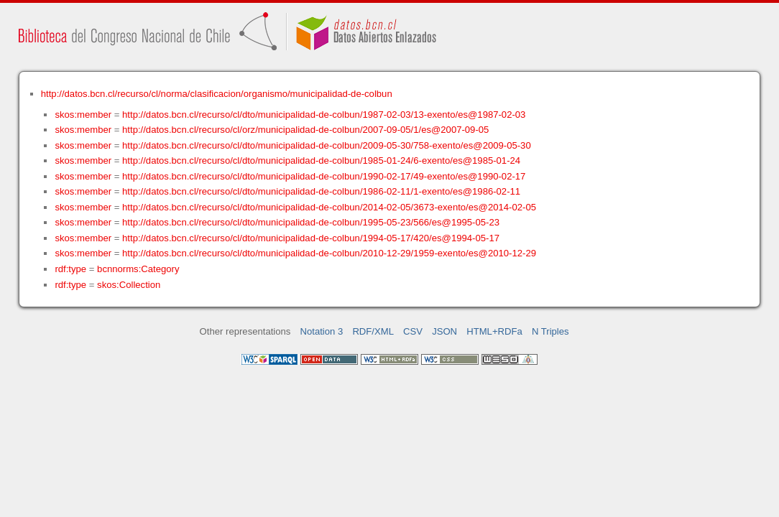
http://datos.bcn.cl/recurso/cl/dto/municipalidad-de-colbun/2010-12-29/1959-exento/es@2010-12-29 (329, 253)
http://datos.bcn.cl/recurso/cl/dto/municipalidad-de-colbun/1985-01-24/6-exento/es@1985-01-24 (321, 160)
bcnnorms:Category (138, 269)
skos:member (83, 114)
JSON (444, 331)
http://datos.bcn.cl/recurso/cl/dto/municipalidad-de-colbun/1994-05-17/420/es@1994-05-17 (310, 238)
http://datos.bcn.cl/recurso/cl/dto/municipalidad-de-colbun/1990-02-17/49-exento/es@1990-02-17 (323, 176)
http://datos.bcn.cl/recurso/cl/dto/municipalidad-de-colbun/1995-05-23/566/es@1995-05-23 (310, 222)
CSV (413, 331)
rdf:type (70, 269)
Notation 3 (322, 331)
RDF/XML (373, 331)
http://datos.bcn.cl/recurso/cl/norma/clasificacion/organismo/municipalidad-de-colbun (216, 93)
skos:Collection (128, 284)
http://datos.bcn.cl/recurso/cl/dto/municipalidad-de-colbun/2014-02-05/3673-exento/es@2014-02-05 (329, 207)
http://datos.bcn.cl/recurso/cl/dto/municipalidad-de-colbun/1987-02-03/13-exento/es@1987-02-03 (323, 114)
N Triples (550, 331)
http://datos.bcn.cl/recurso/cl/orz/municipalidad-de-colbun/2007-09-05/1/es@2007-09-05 (305, 129)
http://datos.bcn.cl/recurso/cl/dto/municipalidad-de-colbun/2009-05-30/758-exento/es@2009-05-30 (326, 145)
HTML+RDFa (494, 331)
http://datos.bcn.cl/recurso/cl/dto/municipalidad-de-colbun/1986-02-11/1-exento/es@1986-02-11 (321, 191)
